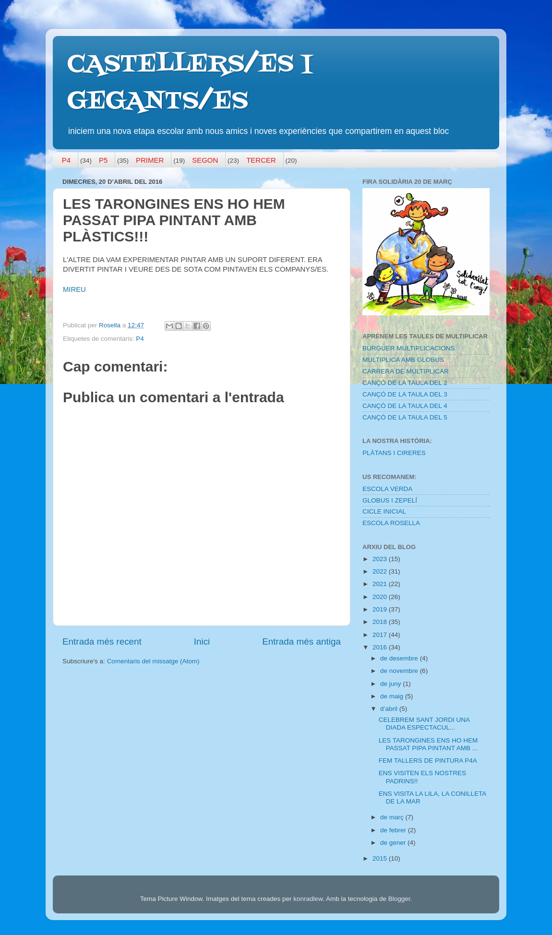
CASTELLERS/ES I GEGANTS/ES (189, 83)
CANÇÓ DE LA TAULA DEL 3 (404, 394)
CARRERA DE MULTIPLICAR (405, 371)
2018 (380, 621)
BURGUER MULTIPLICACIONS (408, 348)
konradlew (308, 898)
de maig (392, 696)
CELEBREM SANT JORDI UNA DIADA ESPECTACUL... (424, 723)
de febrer (394, 830)
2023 (380, 559)
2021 (380, 583)
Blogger (399, 898)
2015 (380, 858)
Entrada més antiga (301, 641)
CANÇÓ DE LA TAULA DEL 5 (404, 417)
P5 (103, 160)
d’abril (389, 708)
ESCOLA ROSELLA (391, 523)
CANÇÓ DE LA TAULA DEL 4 (404, 405)
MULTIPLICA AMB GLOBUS (403, 359)
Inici (202, 641)
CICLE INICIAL (384, 511)
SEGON (205, 160)
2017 (380, 634)
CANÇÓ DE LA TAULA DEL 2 (404, 382)
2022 (380, 571)
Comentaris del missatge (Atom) (153, 661)
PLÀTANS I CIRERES (394, 452)
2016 (380, 647)
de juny (391, 683)
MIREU (74, 289)
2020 (380, 596)
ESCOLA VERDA (387, 488)
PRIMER (150, 160)
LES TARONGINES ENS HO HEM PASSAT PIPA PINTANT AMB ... (428, 744)
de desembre (400, 658)
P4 (66, 160)
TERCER (261, 160)
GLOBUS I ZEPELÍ (389, 500)
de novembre (400, 670)
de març (393, 817)
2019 (380, 609)
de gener (394, 842)
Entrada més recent (102, 641)
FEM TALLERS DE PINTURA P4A (428, 760)
